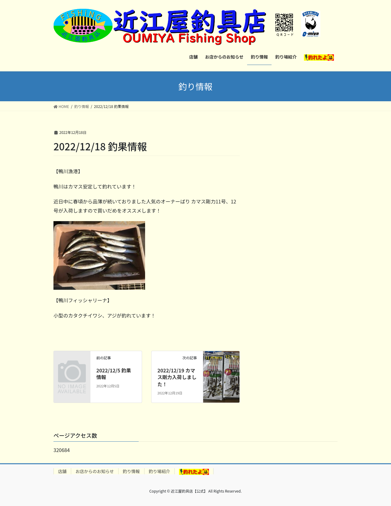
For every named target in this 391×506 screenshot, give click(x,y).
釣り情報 (131, 471)
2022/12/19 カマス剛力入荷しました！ (176, 377)
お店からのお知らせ (94, 471)
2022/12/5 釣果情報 (113, 374)
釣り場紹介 (159, 471)
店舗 (62, 471)
